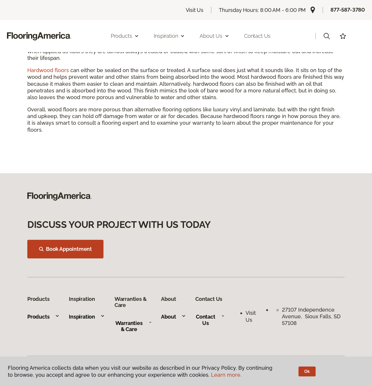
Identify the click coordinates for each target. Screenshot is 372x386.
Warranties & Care (133, 326)
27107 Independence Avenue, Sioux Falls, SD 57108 (311, 316)
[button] (326, 36)
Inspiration (87, 317)
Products (43, 317)
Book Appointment (65, 249)
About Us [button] (214, 36)
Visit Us (195, 10)
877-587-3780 (347, 10)
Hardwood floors (48, 70)
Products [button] (125, 36)
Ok (307, 371)
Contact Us (257, 36)
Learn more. (226, 375)
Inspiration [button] (169, 36)
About (173, 317)
